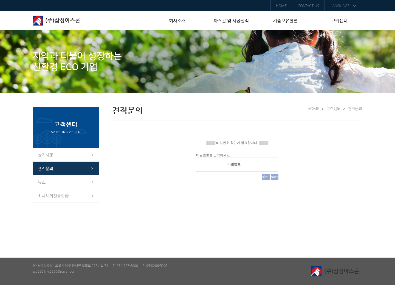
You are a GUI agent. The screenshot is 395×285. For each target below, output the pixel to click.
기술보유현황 (285, 20)
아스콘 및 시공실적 (231, 20)
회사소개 (177, 20)
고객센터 (339, 20)
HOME (281, 6)
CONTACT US (308, 6)
